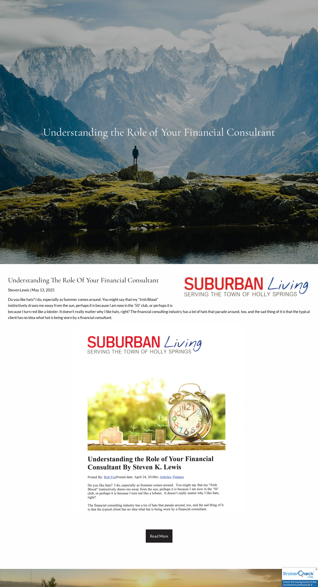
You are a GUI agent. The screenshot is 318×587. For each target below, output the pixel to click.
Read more (159, 536)
